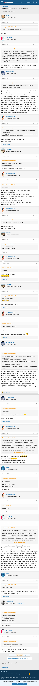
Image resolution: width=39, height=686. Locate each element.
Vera (7, 467)
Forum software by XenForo (13, 677)
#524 (37, 123)
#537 (37, 523)
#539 (37, 608)
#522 (37, 44)
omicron (8, 149)
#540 (37, 636)
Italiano (4, 671)
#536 (37, 501)
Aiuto (26, 674)
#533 (37, 404)
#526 (37, 180)
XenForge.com (4, 678)
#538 (37, 580)
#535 (37, 473)
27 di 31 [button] (19, 655)
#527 (37, 215)
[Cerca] (37, 2)
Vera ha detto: (5, 505)
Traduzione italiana (31, 677)
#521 (37, 22)
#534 (37, 433)
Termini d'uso (11, 674)
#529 (37, 263)
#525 (37, 156)
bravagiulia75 (10, 116)
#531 (37, 319)
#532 (37, 349)
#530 (37, 291)
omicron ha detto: (6, 220)
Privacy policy (19, 674)
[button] (2, 2)
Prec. (12, 655)
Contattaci (4, 674)
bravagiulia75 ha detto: (8, 27)
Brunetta (4, 11)
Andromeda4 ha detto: (8, 49)
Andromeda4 (10, 71)
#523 (37, 78)
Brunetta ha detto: (6, 83)
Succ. (26, 655)
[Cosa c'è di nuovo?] (33, 2)
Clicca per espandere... (20, 452)
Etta (7, 15)
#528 (37, 239)
